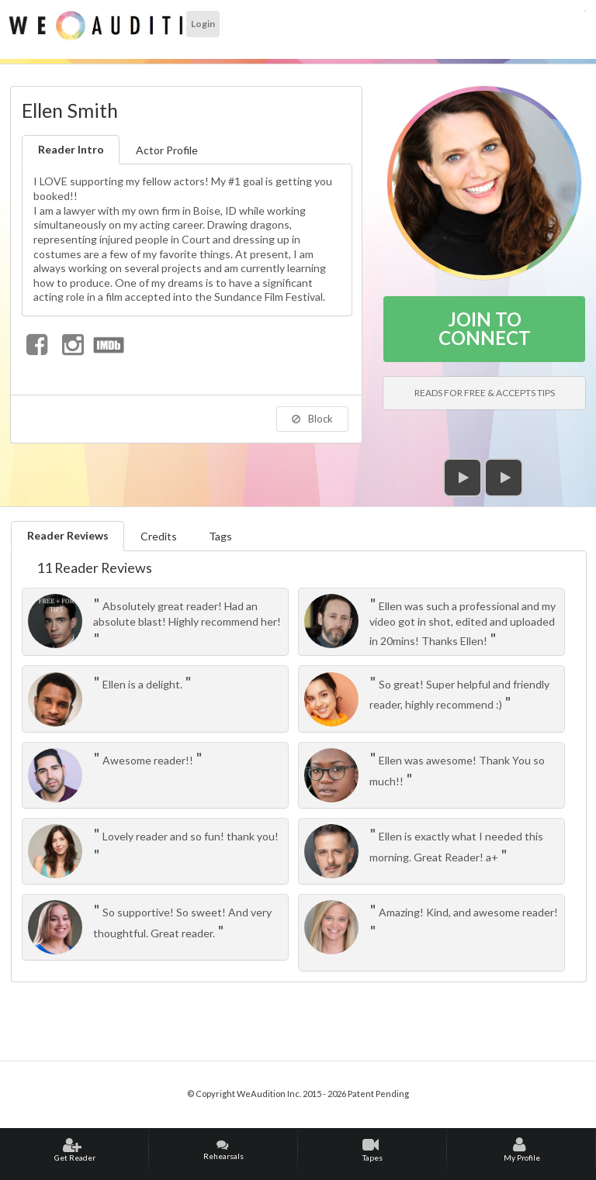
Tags (220, 536)
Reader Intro (71, 149)
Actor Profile (167, 150)
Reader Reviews (68, 535)
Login (203, 23)
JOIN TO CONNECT (484, 328)
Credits (158, 536)
